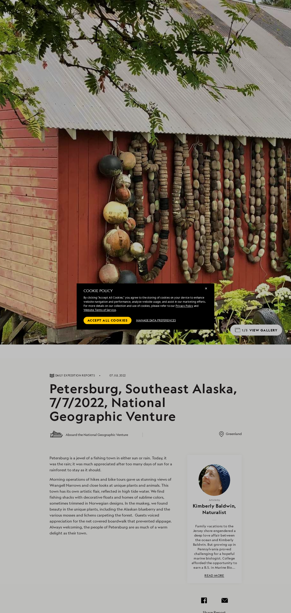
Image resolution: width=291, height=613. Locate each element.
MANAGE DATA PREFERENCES (156, 320)
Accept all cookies (107, 320)
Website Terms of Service (100, 310)
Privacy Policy (184, 306)
